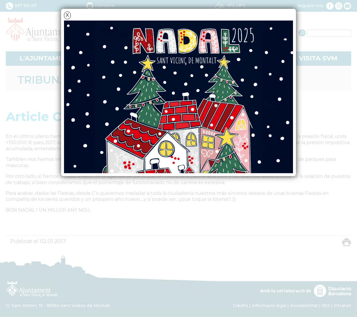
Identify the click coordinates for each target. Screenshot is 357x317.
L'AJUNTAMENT (46, 58)
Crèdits (240, 305)
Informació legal (269, 305)
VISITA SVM (318, 58)
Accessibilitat (304, 305)
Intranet (342, 305)
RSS (326, 305)
